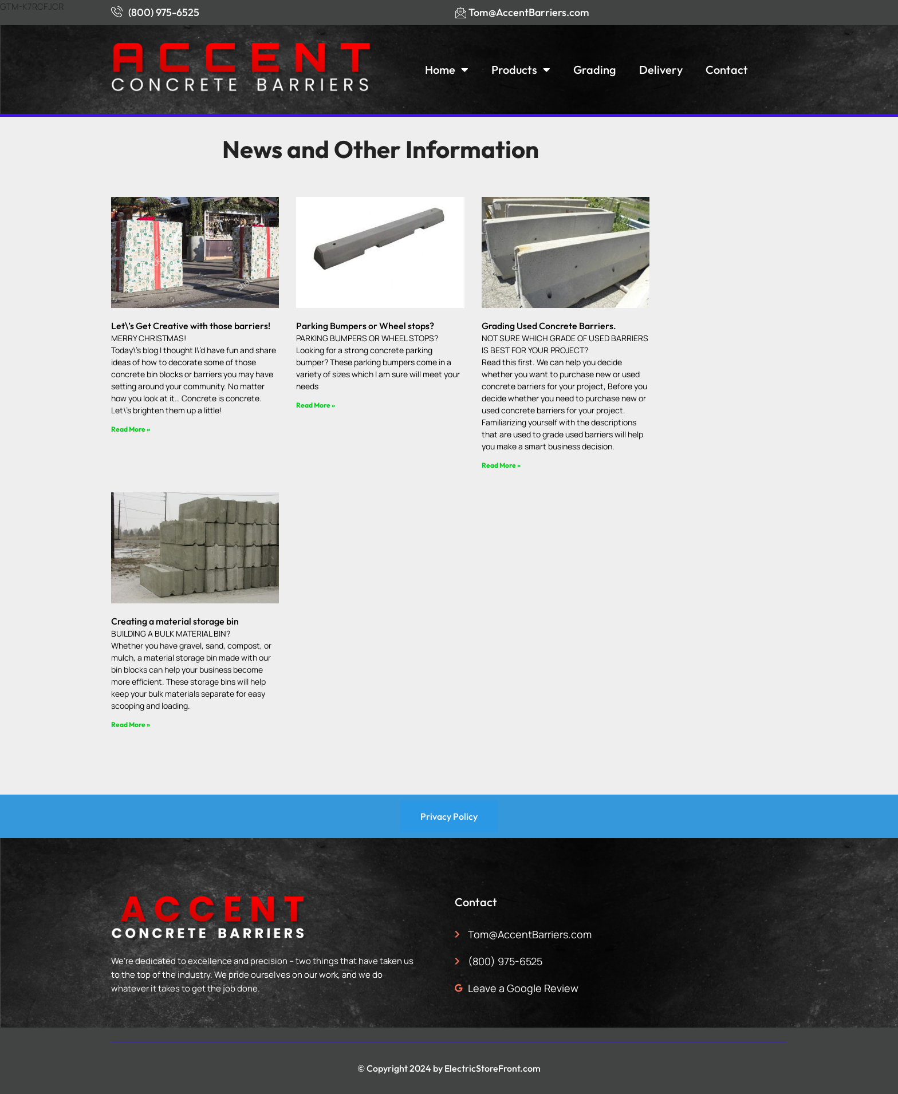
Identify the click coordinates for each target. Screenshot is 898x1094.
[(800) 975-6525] (117, 11)
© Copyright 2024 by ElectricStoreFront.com (449, 1068)
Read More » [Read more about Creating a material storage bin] (130, 724)
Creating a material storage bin (175, 621)
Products (520, 69)
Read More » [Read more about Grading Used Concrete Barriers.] (501, 465)
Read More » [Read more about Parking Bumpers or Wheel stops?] (315, 405)
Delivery (661, 69)
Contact (727, 69)
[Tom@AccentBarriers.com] (460, 12)
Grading (594, 69)
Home (446, 69)
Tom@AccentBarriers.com (528, 12)
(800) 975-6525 (163, 12)
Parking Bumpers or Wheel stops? (365, 325)
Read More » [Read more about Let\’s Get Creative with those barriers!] (130, 429)
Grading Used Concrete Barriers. (549, 325)
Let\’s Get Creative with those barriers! (190, 325)
